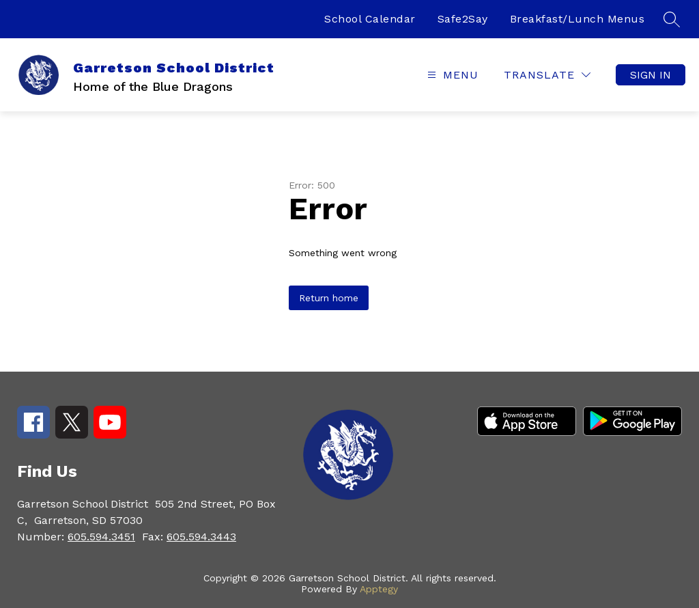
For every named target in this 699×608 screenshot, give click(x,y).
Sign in (650, 74)
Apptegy (379, 588)
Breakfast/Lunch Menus (577, 18)
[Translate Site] (547, 74)
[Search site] (672, 19)
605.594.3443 (201, 536)
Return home (328, 297)
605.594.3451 (101, 536)
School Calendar (370, 18)
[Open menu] (451, 74)
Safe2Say (463, 18)
